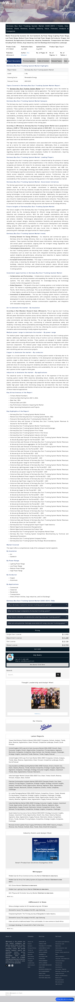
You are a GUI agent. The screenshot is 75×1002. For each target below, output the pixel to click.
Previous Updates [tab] (29, 61)
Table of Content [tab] (43, 61)
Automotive (58, 973)
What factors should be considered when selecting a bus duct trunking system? (37, 617)
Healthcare (58, 971)
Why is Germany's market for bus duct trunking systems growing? (37, 605)
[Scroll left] (6, 61)
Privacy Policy (32, 954)
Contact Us (31, 964)
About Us (30, 947)
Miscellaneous (59, 988)
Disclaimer (31, 962)
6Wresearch (12, 999)
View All (38, 713)
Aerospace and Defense (62, 947)
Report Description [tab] (14, 61)
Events (30, 949)
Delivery (30, 960)
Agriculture (58, 990)
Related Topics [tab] (57, 61)
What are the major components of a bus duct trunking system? (37, 611)
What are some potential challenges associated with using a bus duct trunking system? (37, 623)
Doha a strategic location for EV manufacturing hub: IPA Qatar (29, 910)
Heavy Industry (59, 962)
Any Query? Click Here (37, 664)
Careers (30, 952)
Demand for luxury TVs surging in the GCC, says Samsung (28, 914)
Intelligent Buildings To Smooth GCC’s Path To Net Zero (27, 931)
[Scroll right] (68, 61)
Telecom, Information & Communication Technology (62, 967)
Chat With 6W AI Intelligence (64, 999)
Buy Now (37, 649)
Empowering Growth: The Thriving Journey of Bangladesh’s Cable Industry (33, 918)
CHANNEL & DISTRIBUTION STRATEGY (43, 962)
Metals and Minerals (61, 981)
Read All (10, 900)
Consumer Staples (60, 975)
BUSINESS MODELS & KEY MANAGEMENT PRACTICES (45, 977)
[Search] (58, 675)
